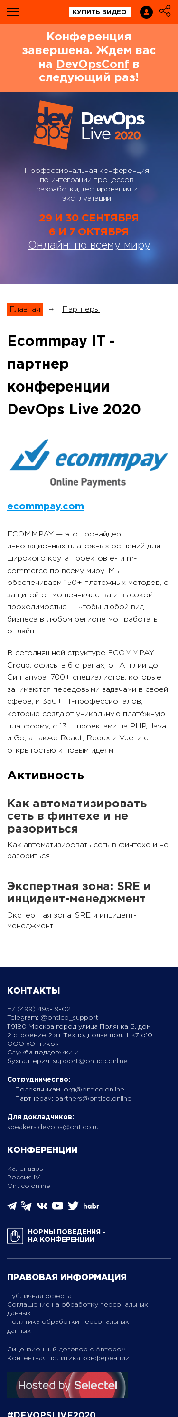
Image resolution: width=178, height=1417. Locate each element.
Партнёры (81, 309)
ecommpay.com (45, 506)
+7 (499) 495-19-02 (39, 1009)
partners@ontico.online (93, 1098)
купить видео (100, 12)
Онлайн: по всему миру (89, 245)
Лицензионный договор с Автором (66, 1349)
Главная (24, 309)
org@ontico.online (94, 1089)
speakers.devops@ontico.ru (53, 1127)
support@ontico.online (90, 1061)
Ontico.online (28, 1186)
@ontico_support (69, 1018)
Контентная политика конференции (68, 1358)
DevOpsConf (92, 64)
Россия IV (23, 1177)
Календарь (25, 1169)
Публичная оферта (39, 1296)
